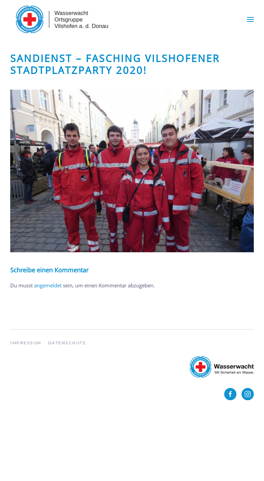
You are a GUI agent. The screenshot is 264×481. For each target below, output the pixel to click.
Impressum (25, 345)
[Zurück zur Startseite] (61, 19)
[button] (250, 19)
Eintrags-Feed (26, 441)
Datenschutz (67, 345)
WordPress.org (27, 463)
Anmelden (22, 430)
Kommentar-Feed (30, 452)
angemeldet (48, 285)
